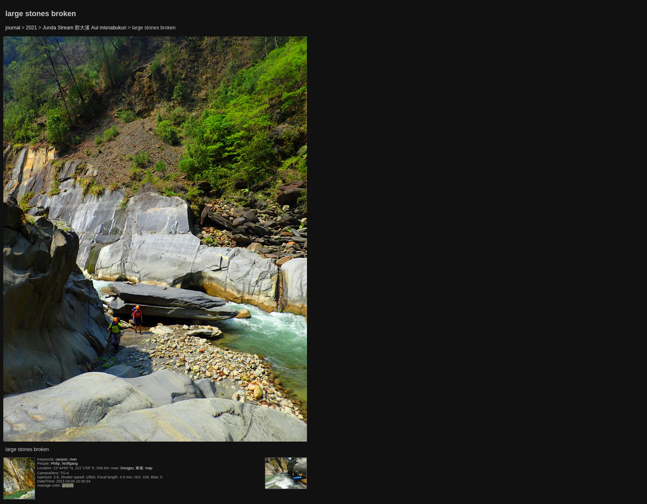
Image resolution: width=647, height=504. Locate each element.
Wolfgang (70, 463)
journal (12, 28)
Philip (55, 463)
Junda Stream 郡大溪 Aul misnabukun (84, 28)
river (73, 459)
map (148, 468)
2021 (31, 28)
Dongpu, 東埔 (132, 468)
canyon (62, 459)
